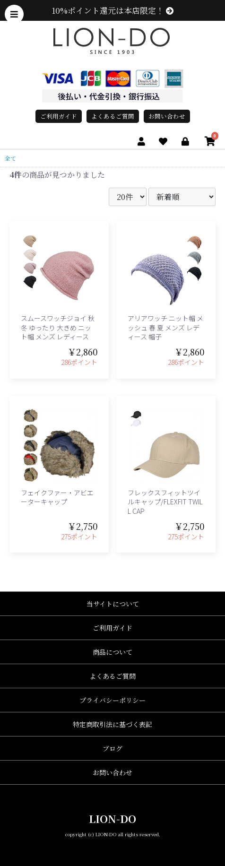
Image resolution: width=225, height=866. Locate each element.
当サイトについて (113, 603)
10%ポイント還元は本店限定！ (113, 10)
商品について (112, 652)
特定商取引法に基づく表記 (112, 724)
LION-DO (112, 818)
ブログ (112, 748)
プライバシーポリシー (112, 700)
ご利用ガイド (58, 116)
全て (10, 158)
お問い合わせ (166, 116)
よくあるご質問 (112, 116)
